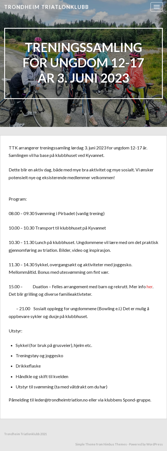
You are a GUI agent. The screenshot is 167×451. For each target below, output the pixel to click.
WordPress (154, 444)
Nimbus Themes (115, 444)
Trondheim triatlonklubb (46, 7)
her (150, 286)
